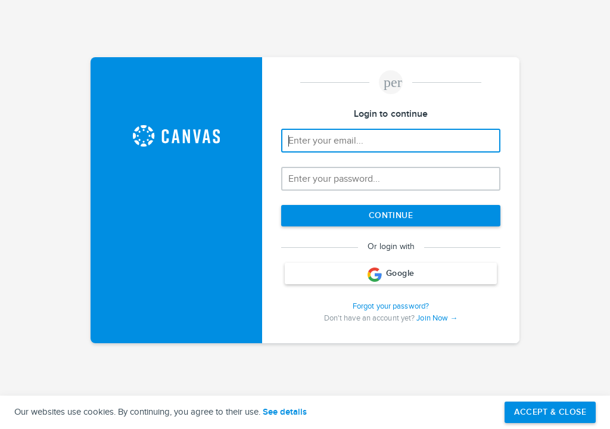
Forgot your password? (391, 306)
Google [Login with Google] (391, 275)
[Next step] (390, 215)
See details (285, 412)
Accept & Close (550, 412)
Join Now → (437, 318)
